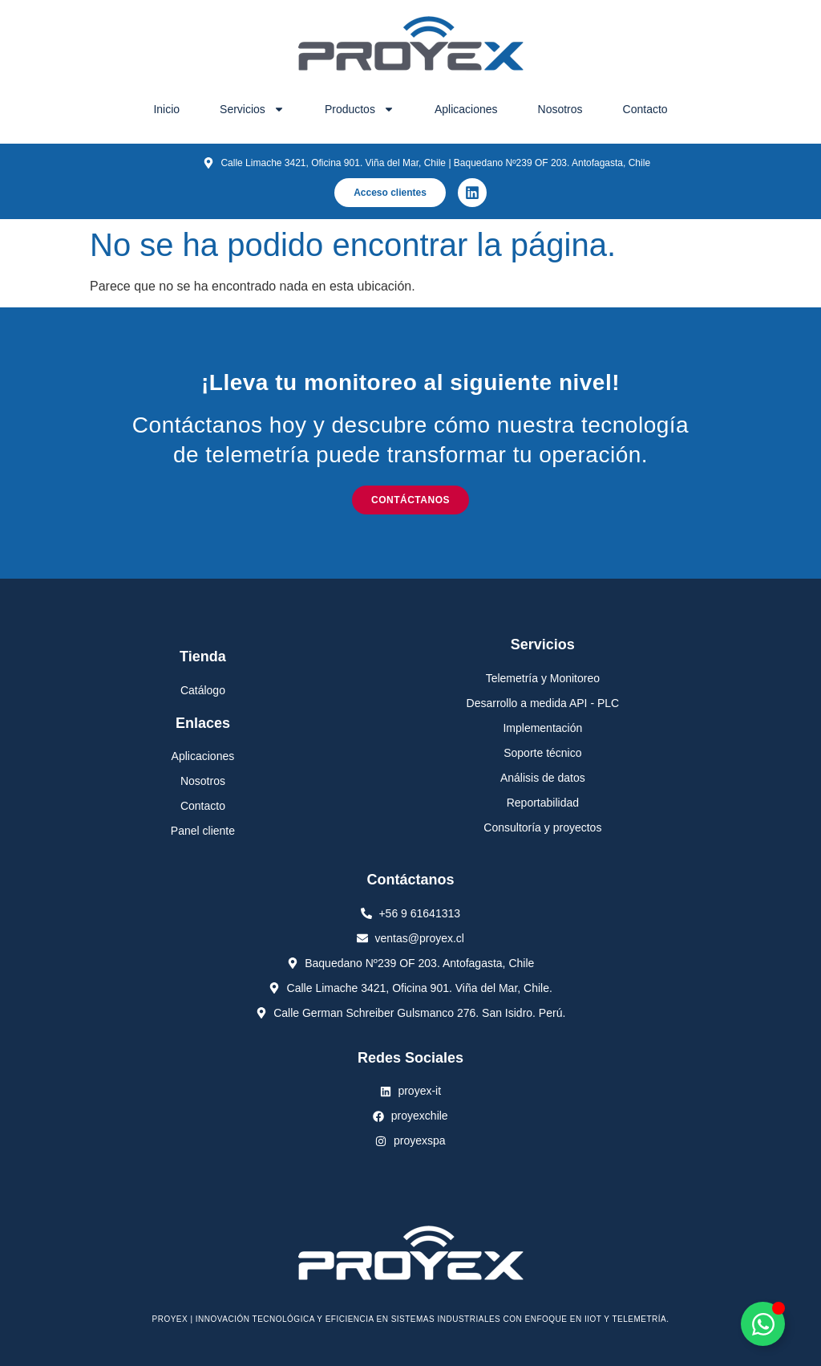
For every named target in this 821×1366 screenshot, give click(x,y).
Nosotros (560, 109)
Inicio (166, 109)
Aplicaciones (466, 109)
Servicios (252, 109)
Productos (359, 109)
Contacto (645, 109)
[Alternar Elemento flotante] (763, 1324)
